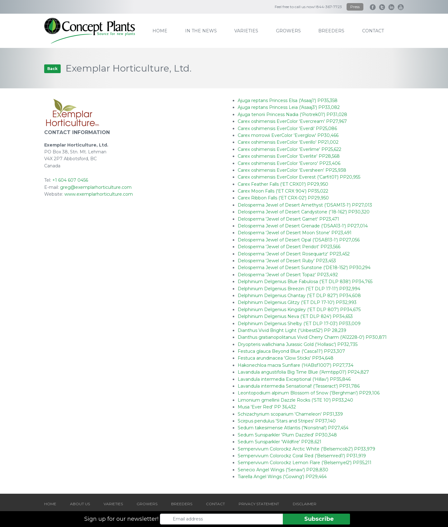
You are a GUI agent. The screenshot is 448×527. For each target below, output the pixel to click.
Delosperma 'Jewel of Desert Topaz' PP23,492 (288, 274)
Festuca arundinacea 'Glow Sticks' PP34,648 (286, 358)
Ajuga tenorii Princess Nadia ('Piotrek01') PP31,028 (292, 114)
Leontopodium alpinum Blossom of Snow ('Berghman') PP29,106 (309, 393)
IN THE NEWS (201, 31)
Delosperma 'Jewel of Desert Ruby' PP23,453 (287, 261)
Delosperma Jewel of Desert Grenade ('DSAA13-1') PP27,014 (303, 226)
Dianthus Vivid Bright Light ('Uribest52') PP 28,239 (292, 330)
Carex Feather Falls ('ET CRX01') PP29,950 (283, 184)
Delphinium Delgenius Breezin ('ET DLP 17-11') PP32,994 (299, 288)
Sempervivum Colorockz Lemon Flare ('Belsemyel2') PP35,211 (304, 462)
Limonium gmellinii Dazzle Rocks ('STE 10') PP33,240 (295, 400)
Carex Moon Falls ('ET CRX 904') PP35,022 (283, 191)
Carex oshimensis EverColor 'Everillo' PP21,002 (288, 142)
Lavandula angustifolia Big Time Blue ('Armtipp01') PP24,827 (303, 372)
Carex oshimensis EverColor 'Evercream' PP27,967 (292, 121)
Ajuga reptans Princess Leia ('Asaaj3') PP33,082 (289, 107)
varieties (246, 31)
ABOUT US (80, 503)
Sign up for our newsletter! (121, 518)
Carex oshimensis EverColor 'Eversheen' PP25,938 (292, 170)
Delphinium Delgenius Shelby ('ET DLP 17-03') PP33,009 (299, 323)
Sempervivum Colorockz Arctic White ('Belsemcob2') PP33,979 (306, 449)
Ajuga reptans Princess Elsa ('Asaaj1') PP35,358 (288, 100)
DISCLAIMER (304, 503)
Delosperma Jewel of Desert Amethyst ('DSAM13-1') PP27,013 (305, 205)
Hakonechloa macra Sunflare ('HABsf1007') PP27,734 (295, 365)
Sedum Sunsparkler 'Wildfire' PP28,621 (279, 442)
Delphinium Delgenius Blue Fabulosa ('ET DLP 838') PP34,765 (305, 281)
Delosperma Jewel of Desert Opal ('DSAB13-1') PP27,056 (299, 240)
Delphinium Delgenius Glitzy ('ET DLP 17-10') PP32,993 (297, 302)
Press (355, 6)
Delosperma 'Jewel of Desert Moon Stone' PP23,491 (295, 233)
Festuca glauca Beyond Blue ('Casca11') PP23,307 (291, 351)
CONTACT (215, 503)
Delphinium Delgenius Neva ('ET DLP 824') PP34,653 (295, 316)
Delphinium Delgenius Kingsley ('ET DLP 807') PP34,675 (299, 309)
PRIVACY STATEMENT (259, 503)
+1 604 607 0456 (70, 180)
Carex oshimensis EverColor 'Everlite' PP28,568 (289, 156)
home (159, 31)
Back (52, 68)
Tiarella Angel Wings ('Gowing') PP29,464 (282, 476)
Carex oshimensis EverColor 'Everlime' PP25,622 (289, 149)
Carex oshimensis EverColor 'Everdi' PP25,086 (287, 128)
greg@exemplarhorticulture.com (96, 187)
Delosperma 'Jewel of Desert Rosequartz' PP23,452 (294, 254)
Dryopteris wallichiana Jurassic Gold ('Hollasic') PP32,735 (297, 344)
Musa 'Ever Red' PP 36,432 (267, 407)
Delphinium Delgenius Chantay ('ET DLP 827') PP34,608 (299, 295)
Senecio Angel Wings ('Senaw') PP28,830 (283, 470)
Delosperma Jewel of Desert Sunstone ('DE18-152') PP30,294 (304, 267)
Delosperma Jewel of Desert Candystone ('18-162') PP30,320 (304, 212)
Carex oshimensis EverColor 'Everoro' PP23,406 (289, 163)
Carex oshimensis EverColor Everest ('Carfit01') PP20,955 (299, 177)
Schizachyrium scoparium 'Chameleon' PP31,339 (290, 414)
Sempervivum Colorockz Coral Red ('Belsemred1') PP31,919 (302, 456)
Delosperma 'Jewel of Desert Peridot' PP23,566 (289, 247)
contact (373, 31)
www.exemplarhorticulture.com (98, 194)
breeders (331, 31)
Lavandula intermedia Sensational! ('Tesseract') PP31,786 (299, 386)
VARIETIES (113, 503)
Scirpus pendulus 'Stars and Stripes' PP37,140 (287, 421)
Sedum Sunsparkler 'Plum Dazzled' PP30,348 (287, 435)
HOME (50, 503)
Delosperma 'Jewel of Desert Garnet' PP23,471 (288, 219)
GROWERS (147, 503)
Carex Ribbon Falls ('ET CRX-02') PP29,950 (283, 198)
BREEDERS (181, 503)
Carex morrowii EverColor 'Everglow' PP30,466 (288, 135)
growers (288, 31)
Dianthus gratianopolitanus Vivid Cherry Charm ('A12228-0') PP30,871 (312, 337)
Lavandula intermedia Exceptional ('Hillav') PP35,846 (294, 379)
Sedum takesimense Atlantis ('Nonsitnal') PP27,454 (293, 428)
